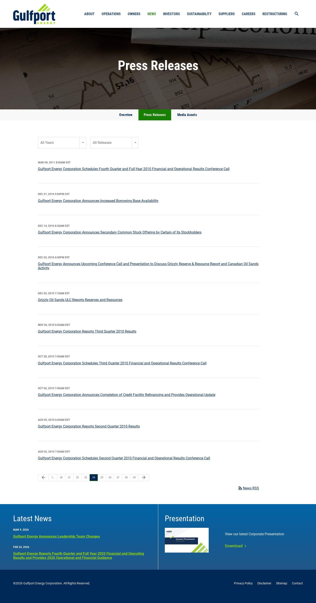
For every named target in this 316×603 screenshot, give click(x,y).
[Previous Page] (43, 483)
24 (93, 483)
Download (233, 552)
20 (61, 483)
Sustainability (199, 14)
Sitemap (281, 589)
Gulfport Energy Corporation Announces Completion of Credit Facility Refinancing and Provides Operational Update (126, 401)
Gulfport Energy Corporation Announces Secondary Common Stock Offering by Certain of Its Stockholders (119, 238)
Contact (297, 589)
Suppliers (227, 14)
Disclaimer (264, 589)
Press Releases (155, 121)
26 (110, 483)
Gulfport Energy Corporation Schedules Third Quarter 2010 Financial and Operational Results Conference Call (122, 369)
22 (77, 483)
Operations (111, 14)
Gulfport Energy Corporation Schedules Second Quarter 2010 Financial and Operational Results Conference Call (124, 464)
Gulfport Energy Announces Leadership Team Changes (56, 543)
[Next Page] (143, 483)
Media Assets (187, 121)
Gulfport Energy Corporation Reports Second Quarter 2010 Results (89, 432)
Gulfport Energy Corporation (42, 589)
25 (102, 483)
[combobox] (62, 149)
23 (85, 483)
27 (118, 483)
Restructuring (274, 14)
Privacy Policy (243, 589)
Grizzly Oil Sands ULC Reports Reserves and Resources (80, 306)
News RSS (248, 494)
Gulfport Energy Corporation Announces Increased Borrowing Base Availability (98, 207)
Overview (125, 121)
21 (69, 483)
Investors (171, 14)
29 (134, 483)
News (151, 14)
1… (53, 483)
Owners (134, 14)
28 (126, 483)
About (89, 14)
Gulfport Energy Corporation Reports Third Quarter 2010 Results (87, 337)
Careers (248, 14)
